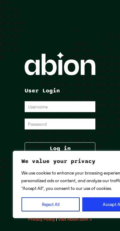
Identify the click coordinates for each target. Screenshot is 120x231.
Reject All (51, 204)
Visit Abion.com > (75, 219)
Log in (60, 148)
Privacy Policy (41, 219)
